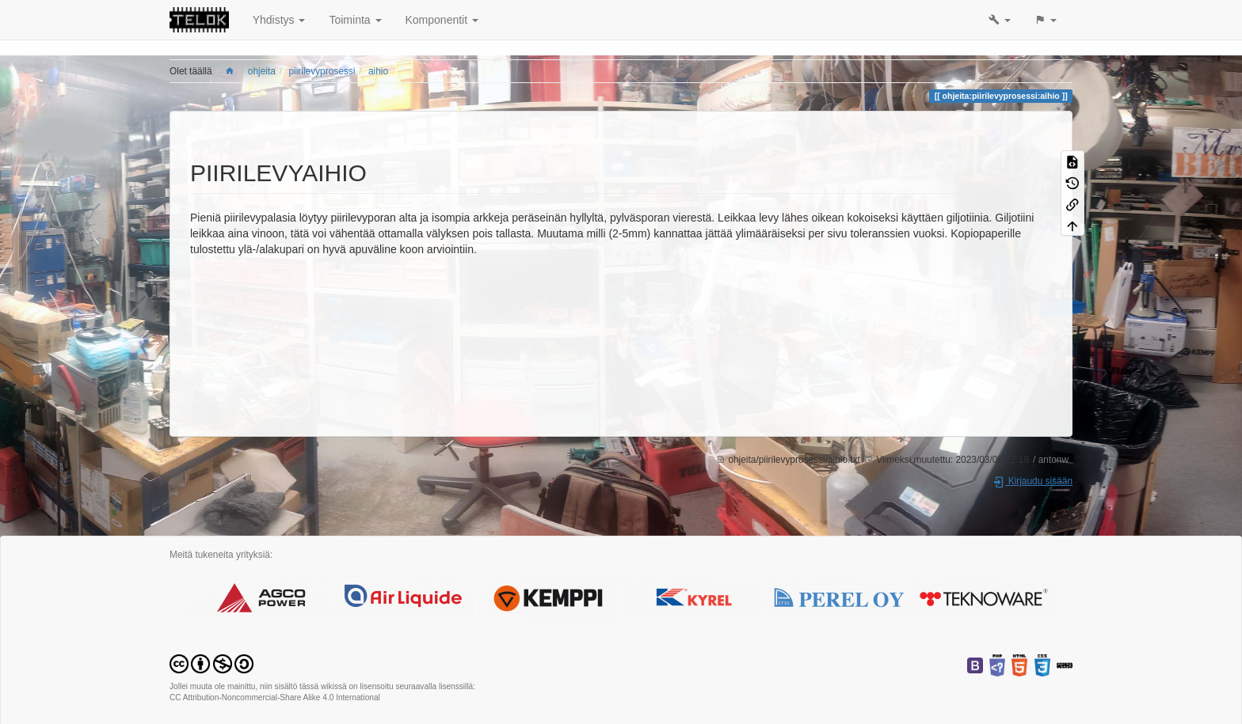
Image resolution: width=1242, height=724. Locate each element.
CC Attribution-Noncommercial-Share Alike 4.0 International (275, 697)
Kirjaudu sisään (1032, 481)
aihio (378, 71)
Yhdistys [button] (279, 19)
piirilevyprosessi (321, 71)
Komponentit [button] (442, 19)
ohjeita (262, 71)
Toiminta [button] (355, 19)
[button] (1000, 20)
